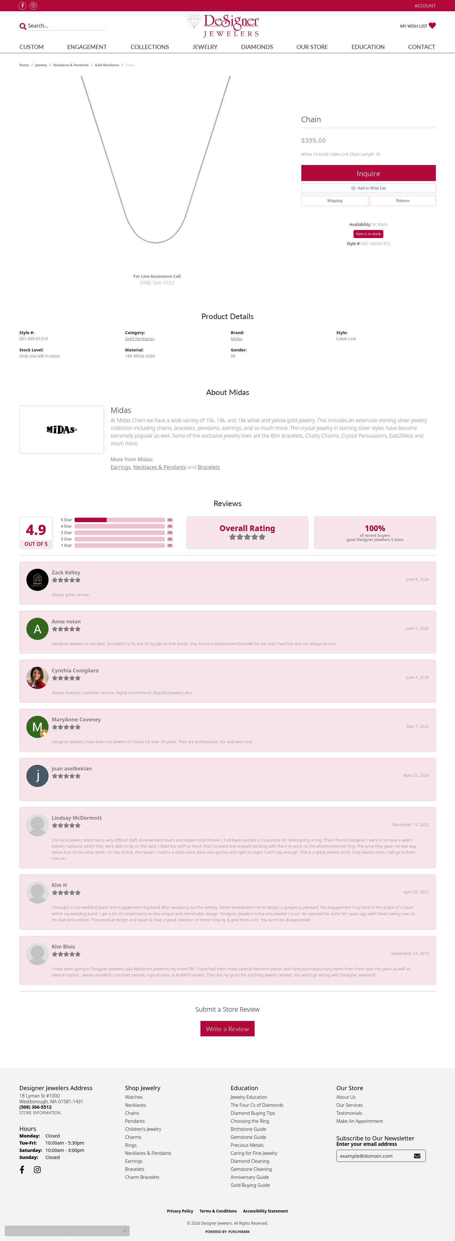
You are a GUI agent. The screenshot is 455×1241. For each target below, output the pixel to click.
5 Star (66, 519)
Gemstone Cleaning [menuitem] (251, 1169)
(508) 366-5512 (157, 282)
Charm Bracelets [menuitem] (142, 1177)
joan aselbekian (72, 768)
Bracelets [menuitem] (134, 1169)
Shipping (334, 200)
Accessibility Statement (265, 1211)
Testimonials (349, 1113)
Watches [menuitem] (134, 1097)
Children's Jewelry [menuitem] (143, 1129)
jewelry (41, 65)
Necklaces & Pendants (70, 65)
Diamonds (257, 47)
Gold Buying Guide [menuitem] (250, 1185)
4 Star (66, 526)
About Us (346, 1097)
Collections (150, 47)
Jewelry (204, 47)
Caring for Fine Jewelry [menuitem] (254, 1153)
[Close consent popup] (124, 1231)
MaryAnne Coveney (76, 719)
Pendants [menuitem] (135, 1121)
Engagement (87, 47)
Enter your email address (367, 1144)
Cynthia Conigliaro (75, 670)
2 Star (66, 539)
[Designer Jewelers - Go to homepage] (227, 26)
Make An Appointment (360, 1121)
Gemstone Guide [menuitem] (248, 1137)
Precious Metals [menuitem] (247, 1145)
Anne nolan (66, 621)
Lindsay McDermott (77, 817)
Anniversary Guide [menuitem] (250, 1177)
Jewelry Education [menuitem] (249, 1097)
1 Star (66, 545)
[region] (157, 172)
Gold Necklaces (107, 65)
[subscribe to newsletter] (417, 1156)
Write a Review (227, 1028)
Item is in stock (368, 233)
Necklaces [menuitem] (135, 1105)
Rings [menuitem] (131, 1145)
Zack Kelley (66, 572)
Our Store (312, 47)
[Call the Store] (36, 1107)
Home (24, 65)
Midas (236, 338)
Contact (421, 47)
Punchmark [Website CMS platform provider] (239, 1231)
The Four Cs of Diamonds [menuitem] (257, 1105)
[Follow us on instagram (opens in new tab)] (33, 6)
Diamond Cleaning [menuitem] (250, 1161)
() (169, 519)
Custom (32, 47)
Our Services (350, 1105)
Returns (403, 200)
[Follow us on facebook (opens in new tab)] (22, 6)
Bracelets (209, 467)
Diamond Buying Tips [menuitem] (253, 1113)
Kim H (59, 885)
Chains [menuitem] (132, 1113)
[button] (424, 5)
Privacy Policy (180, 1211)
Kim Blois (63, 946)
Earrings (120, 467)
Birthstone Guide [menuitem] (248, 1129)
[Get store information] (40, 1112)
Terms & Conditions (218, 1211)
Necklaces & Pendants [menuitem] (148, 1153)
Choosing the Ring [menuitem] (250, 1121)
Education (368, 47)
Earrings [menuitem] (133, 1161)
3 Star (66, 532)
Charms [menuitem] (133, 1137)
